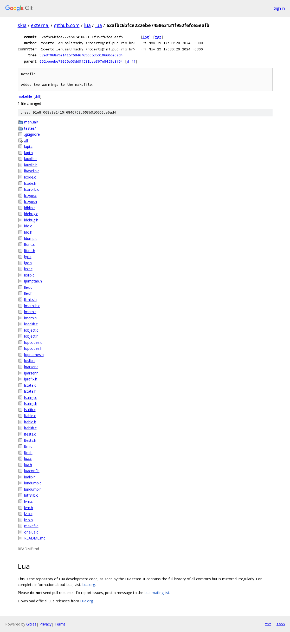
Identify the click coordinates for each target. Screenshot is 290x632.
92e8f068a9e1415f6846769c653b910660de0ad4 (81, 55)
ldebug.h (31, 220)
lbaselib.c (31, 170)
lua (87, 25)
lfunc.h (29, 250)
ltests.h (30, 440)
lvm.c (28, 501)
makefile (25, 96)
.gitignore (32, 134)
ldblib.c (29, 207)
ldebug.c (31, 213)
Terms (60, 624)
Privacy (45, 624)
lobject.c (31, 330)
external (40, 25)
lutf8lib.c (31, 495)
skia (22, 25)
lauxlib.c (30, 158)
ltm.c (28, 446)
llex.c (28, 287)
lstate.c (30, 385)
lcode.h (30, 183)
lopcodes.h (33, 348)
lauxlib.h (30, 164)
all (26, 140)
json (280, 624)
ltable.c (30, 415)
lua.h (28, 464)
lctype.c (30, 195)
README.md (35, 538)
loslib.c (29, 360)
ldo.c (28, 225)
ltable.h (30, 421)
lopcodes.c (33, 342)
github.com (67, 25)
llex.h (28, 293)
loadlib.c (31, 323)
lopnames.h (34, 354)
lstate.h (30, 391)
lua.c (28, 458)
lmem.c (30, 311)
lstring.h (30, 403)
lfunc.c (29, 244)
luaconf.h (32, 470)
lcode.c (30, 177)
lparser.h (31, 373)
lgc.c (27, 256)
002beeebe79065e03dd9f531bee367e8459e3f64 (81, 61)
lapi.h (28, 152)
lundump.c (32, 482)
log (146, 37)
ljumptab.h (33, 281)
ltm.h (28, 452)
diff (131, 61)
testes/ (30, 128)
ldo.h (28, 232)
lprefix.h (30, 379)
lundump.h (33, 489)
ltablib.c (30, 427)
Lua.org (88, 584)
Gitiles (31, 624)
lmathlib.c (32, 305)
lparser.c (31, 366)
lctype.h (30, 201)
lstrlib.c (30, 409)
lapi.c (28, 146)
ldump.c (30, 238)
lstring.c (30, 397)
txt (268, 624)
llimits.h (30, 299)
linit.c (28, 268)
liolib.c (29, 275)
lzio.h (28, 519)
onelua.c (31, 532)
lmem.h (30, 317)
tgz (158, 37)
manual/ (31, 122)
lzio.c (28, 513)
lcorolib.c (31, 189)
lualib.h (30, 477)
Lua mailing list (156, 592)
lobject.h (31, 336)
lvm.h (28, 507)
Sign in (279, 8)
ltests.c (30, 434)
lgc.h (28, 262)
